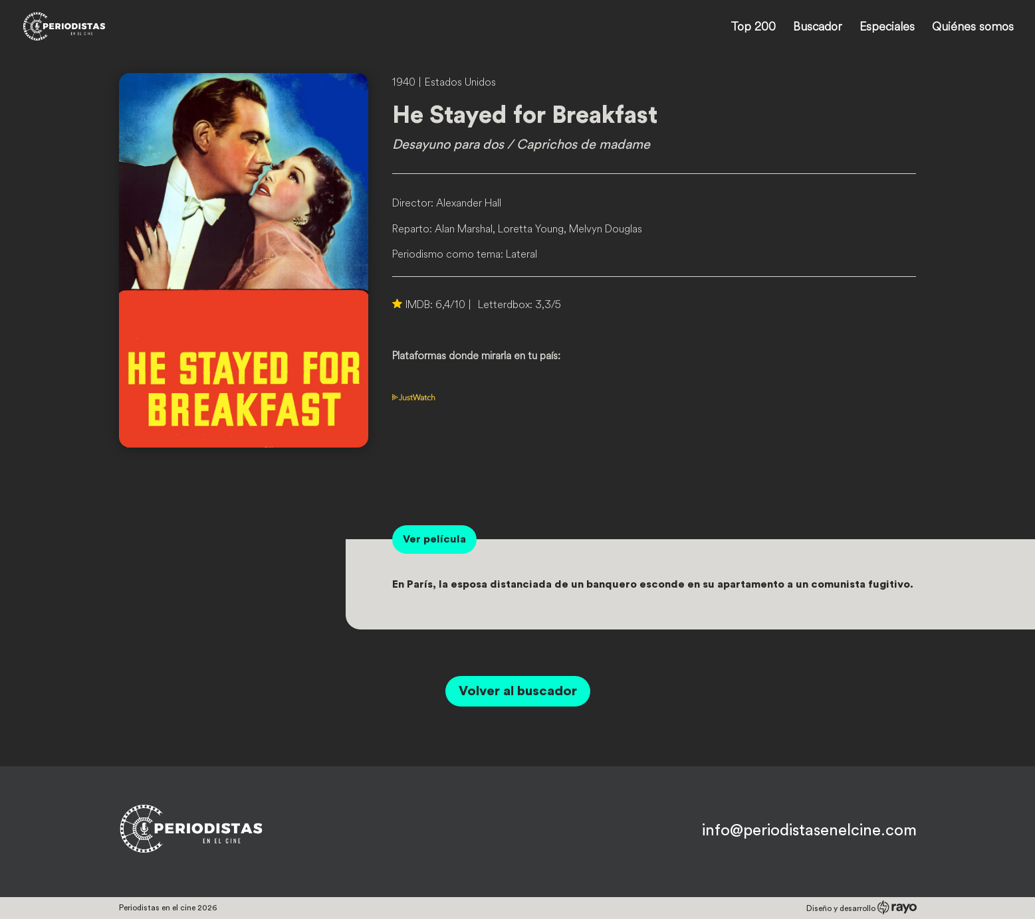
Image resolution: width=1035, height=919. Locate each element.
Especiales (887, 28)
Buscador (817, 28)
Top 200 (753, 28)
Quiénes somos (973, 28)
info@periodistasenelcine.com (809, 831)
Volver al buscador (518, 691)
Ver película (434, 539)
